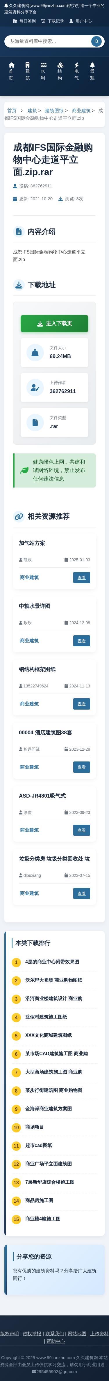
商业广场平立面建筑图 (48, 1163)
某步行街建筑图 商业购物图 (53, 1090)
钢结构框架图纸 (37, 669)
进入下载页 (54, 323)
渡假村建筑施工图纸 (46, 1016)
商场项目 (34, 1127)
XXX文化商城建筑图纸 (48, 1035)
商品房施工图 (39, 1200)
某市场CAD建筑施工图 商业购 (56, 1053)
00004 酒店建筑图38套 (45, 733)
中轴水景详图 (34, 606)
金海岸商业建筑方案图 (48, 1108)
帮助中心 (56, 1341)
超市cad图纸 (38, 1145)
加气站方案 (32, 543)
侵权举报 (32, 1333)
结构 (60, 71)
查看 (82, 577)
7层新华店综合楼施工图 (49, 1182)
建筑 (28, 71)
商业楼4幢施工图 (42, 1218)
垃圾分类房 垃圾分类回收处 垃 (54, 859)
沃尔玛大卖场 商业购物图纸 (53, 980)
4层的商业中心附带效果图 (52, 961)
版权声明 (9, 1333)
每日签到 (24, 21)
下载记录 (52, 21)
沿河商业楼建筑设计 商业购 (53, 998)
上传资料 (99, 1333)
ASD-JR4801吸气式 (42, 796)
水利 (44, 71)
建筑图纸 (54, 110)
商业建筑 (81, 110)
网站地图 (77, 1333)
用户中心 (80, 21)
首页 (12, 71)
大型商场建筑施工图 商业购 (53, 1071)
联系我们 (54, 1333)
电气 (76, 71)
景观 (92, 71)
